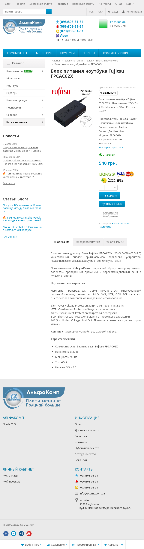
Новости (20, 3)
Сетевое (11, 115)
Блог (7, 3)
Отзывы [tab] (115, 242)
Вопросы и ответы (83, 3)
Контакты (105, 3)
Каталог (15, 63)
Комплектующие (116, 53)
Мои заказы (10, 475)
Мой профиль (11, 481)
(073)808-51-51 (71, 31)
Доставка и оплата (40, 3)
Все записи (9, 183)
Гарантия (62, 3)
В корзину (108, 195)
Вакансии (81, 460)
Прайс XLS (9, 424)
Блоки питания (16, 122)
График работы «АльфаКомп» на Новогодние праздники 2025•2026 (23, 162)
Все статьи (10, 237)
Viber (64, 35)
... (137, 53)
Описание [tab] (61, 242)
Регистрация (132, 11)
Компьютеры (17, 53)
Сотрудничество (85, 454)
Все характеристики (111, 147)
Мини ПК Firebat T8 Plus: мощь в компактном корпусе (22, 228)
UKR (100, 11)
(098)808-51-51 (71, 21)
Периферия (13, 107)
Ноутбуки (67, 53)
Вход (113, 11)
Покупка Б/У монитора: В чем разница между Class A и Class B (22, 149)
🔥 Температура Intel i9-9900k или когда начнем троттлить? (23, 175)
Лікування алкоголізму (49, 525)
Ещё (130, 3)
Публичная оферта (87, 448)
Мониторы (44, 53)
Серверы (88, 53)
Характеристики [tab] (88, 242)
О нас (118, 3)
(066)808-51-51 (71, 26)
